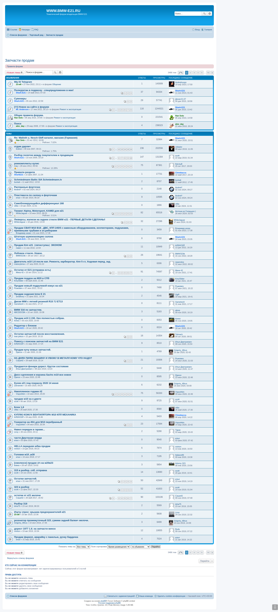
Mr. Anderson (22, 109)
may (16, 166)
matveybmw (19, 264)
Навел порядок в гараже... (29, 429)
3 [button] (194, 73)
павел (18, 248)
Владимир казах (23, 233)
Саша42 (19, 360)
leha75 (17, 506)
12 (119, 149)
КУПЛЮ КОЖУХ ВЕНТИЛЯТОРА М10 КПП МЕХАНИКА (45, 414)
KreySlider (18, 281)
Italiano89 (179, 455)
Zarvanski (18, 385)
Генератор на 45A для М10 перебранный (38, 422)
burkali (17, 182)
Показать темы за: (74, 546)
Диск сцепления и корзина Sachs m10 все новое (42, 374)
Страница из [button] (181, 73)
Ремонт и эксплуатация (70, 109)
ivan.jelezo (19, 336)
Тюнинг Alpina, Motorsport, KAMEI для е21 (39, 210)
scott (177, 155)
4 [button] (198, 73)
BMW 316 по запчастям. (28, 309)
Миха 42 (20, 272)
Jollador (178, 147)
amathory (20, 296)
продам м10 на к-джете (27, 398)
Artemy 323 (180, 463)
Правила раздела (24, 172)
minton (17, 449)
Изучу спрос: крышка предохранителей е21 (40, 512)
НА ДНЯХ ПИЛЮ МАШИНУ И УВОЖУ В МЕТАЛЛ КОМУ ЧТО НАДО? (53, 358)
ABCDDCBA (19, 312)
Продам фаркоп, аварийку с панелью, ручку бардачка (46, 537)
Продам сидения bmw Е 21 (30, 294)
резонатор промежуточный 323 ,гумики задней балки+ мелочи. (51, 520)
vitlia (16, 206)
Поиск (204, 13)
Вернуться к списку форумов (20, 558)
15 (128, 149)
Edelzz (19, 149)
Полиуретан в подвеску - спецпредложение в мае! (44, 90)
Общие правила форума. (29, 115)
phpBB (103, 601)
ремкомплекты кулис (26, 163)
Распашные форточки (27, 187)
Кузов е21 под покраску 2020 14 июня (36, 383)
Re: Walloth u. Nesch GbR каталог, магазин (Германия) (45, 137)
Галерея (208, 29)
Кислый (178, 164)
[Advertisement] (109, 47)
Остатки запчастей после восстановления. (39, 334)
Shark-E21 (21, 93)
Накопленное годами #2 (28, 391)
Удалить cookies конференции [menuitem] (171, 596)
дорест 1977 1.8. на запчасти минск (35, 528)
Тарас (178, 430)
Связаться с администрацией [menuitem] (120, 596)
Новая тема (13, 72)
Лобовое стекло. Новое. (28, 253)
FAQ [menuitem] (36, 29)
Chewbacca (180, 173)
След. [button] (212, 73)
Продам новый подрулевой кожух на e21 (38, 285)
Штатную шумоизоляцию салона (33, 236)
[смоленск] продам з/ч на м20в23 (33, 462)
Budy (177, 529)
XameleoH (18, 304)
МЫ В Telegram (23, 82)
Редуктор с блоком (25, 325)
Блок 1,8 (19, 407)
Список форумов (18, 596)
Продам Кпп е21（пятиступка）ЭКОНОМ (38, 245)
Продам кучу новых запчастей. (32, 349)
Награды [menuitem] (26, 29)
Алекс (17, 321)
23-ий (18, 84)
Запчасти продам (19, 60)
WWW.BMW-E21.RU (63, 11)
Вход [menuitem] (197, 29)
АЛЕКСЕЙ (180, 245)
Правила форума (15, 66)
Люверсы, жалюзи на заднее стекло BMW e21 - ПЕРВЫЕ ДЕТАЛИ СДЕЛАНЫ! (59, 219)
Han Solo (18, 118)
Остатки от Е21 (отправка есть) (32, 270)
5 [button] (201, 73)
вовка (16, 465)
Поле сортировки (110, 546)
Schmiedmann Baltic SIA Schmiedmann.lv (38, 179)
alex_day (20, 126)
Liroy (16, 432)
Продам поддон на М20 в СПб (31, 278)
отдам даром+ (22, 146)
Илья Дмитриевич (183, 342)
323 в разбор (21, 487)
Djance (19, 352)
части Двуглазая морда (28, 437)
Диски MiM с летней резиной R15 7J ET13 (38, 301)
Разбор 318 (20, 503)
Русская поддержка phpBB (109, 603)
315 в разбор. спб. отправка (30, 470)
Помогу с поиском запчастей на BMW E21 (38, 341)
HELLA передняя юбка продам (32, 446)
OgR (177, 294)
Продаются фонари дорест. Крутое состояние (41, 366)
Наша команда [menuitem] (146, 596)
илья (18, 198)
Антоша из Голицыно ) (185, 211)
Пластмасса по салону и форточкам (35, 195)
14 (125, 149)
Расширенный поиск (209, 13)
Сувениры (20, 98)
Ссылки (13, 29)
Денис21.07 (180, 99)
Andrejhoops (180, 82)
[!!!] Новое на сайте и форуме (31, 107)
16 (131, 149)
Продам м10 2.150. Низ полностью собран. (39, 318)
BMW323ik (21, 256)
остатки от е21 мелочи (27, 495)
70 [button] (208, 73)
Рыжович (18, 288)
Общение (56, 84)
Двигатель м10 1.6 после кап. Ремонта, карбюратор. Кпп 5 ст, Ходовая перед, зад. (62, 261)
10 (131, 158)
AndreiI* (17, 189)
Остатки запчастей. (25, 478)
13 (122, 149)
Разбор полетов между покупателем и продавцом (43, 155)
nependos (179, 262)
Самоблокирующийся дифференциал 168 (39, 203)
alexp (177, 310)
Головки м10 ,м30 (24, 454)
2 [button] (190, 73)
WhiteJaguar (21, 213)
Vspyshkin (20, 394)
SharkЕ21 (18, 175)
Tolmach (179, 334)
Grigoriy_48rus (180, 350)
